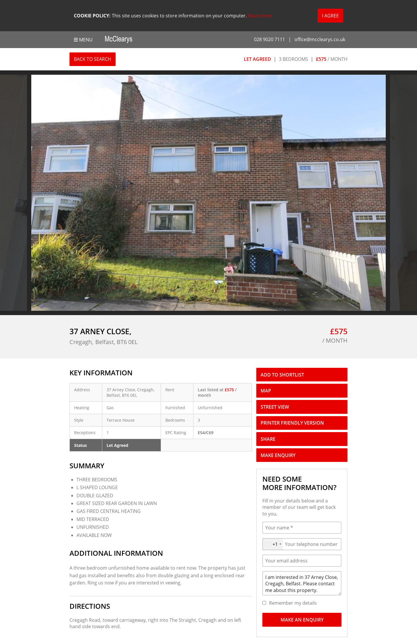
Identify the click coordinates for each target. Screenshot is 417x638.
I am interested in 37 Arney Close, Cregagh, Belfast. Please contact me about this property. (301, 583)
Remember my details (293, 603)
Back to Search (92, 59)
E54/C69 (205, 432)
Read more (260, 15)
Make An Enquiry (302, 620)
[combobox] (273, 544)
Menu (83, 39)
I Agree (330, 15)
